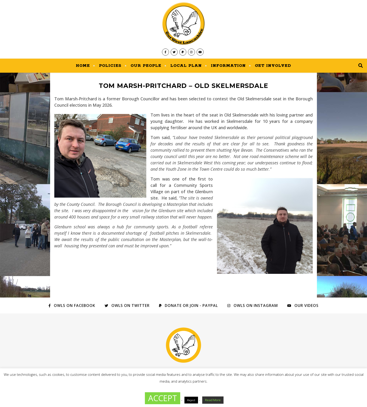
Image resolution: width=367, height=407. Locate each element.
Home (83, 65)
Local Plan (186, 65)
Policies (110, 65)
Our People (146, 65)
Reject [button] (191, 400)
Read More (213, 400)
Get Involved (273, 65)
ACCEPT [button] (162, 398)
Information (228, 65)
